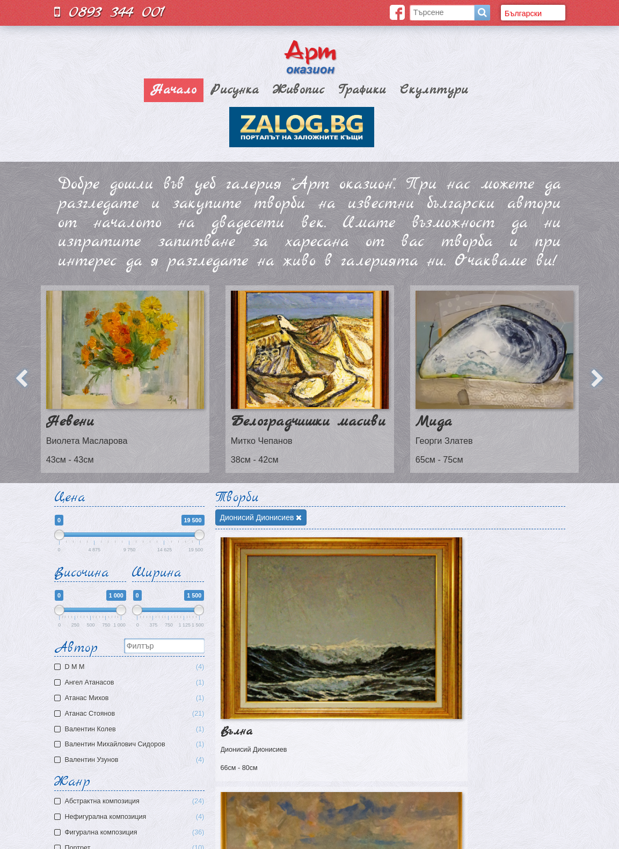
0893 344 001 (109, 12)
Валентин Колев (130, 729)
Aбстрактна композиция (135, 801)
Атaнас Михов (130, 698)
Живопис (298, 90)
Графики (362, 90)
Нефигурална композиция (135, 817)
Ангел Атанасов (130, 682)
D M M (130, 667)
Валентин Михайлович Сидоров (130, 744)
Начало (173, 90)
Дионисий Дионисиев (261, 517)
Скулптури (434, 90)
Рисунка (234, 90)
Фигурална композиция (135, 832)
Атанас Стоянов (130, 714)
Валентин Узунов (130, 760)
